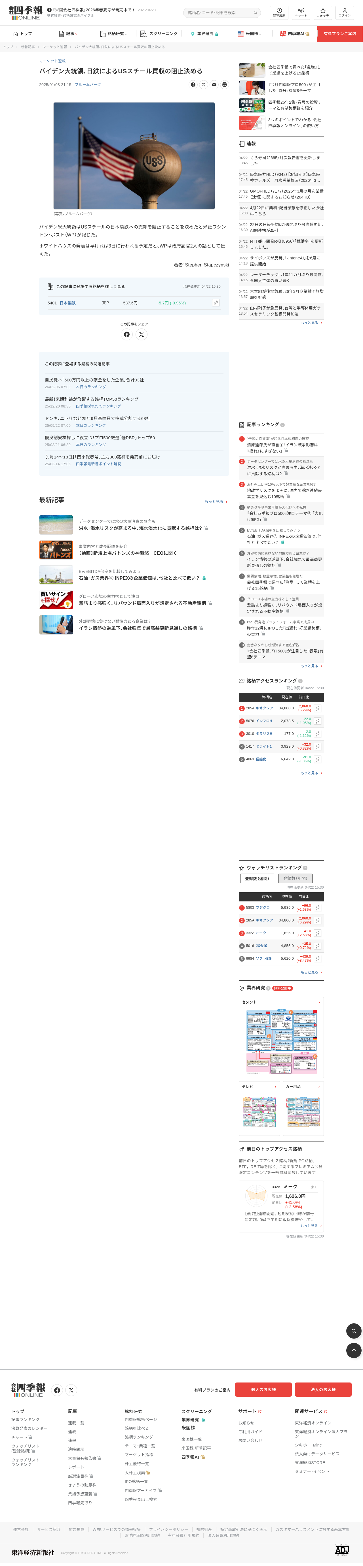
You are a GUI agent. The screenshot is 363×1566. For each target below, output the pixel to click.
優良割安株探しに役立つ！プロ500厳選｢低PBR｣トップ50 (100, 436)
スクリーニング (159, 33)
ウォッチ (322, 12)
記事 (68, 34)
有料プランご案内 (340, 33)
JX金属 (261, 946)
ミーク (261, 933)
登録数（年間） (295, 878)
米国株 (249, 34)
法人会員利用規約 (267, 1534)
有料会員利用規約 (226, 1534)
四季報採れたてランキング (98, 405)
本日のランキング (91, 386)
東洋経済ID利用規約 (183, 1534)
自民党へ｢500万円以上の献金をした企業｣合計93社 (94, 378)
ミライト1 (264, 746)
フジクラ (263, 908)
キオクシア (264, 708)
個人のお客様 (269, 1389)
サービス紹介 (87, 1528)
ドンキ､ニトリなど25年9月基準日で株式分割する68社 (97, 417)
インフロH (264, 721)
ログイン (345, 12)
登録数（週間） (257, 878)
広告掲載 (116, 1528)
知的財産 (247, 1528)
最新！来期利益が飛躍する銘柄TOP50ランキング (92, 398)
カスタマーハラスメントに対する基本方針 (118, 1534)
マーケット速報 (55, 47)
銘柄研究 (113, 34)
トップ (23, 33)
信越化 (261, 759)
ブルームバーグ (89, 84)
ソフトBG (264, 959)
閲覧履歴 (279, 12)
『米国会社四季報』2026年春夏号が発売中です (94, 10)
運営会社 (59, 1528)
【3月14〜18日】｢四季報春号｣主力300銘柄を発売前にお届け (102, 455)
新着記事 (28, 47)
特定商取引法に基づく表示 (287, 1528)
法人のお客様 (326, 1389)
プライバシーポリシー (210, 1528)
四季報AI (295, 34)
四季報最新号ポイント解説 (98, 463)
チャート (301, 13)
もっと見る (213, 501)
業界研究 (204, 34)
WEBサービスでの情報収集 (157, 1528)
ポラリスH (264, 734)
